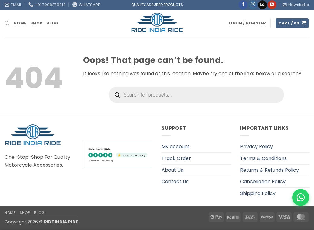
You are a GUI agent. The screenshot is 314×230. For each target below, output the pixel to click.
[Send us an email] (262, 4)
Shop (36, 23)
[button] (296, 5)
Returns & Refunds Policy (269, 170)
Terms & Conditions (263, 158)
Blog (52, 23)
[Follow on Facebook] (243, 4)
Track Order (176, 158)
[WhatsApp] (300, 197)
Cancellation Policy (263, 181)
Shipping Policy (258, 193)
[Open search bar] (7, 23)
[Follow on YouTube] (272, 4)
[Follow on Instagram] (252, 4)
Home (20, 23)
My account (176, 146)
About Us (172, 170)
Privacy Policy (256, 146)
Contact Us (175, 181)
